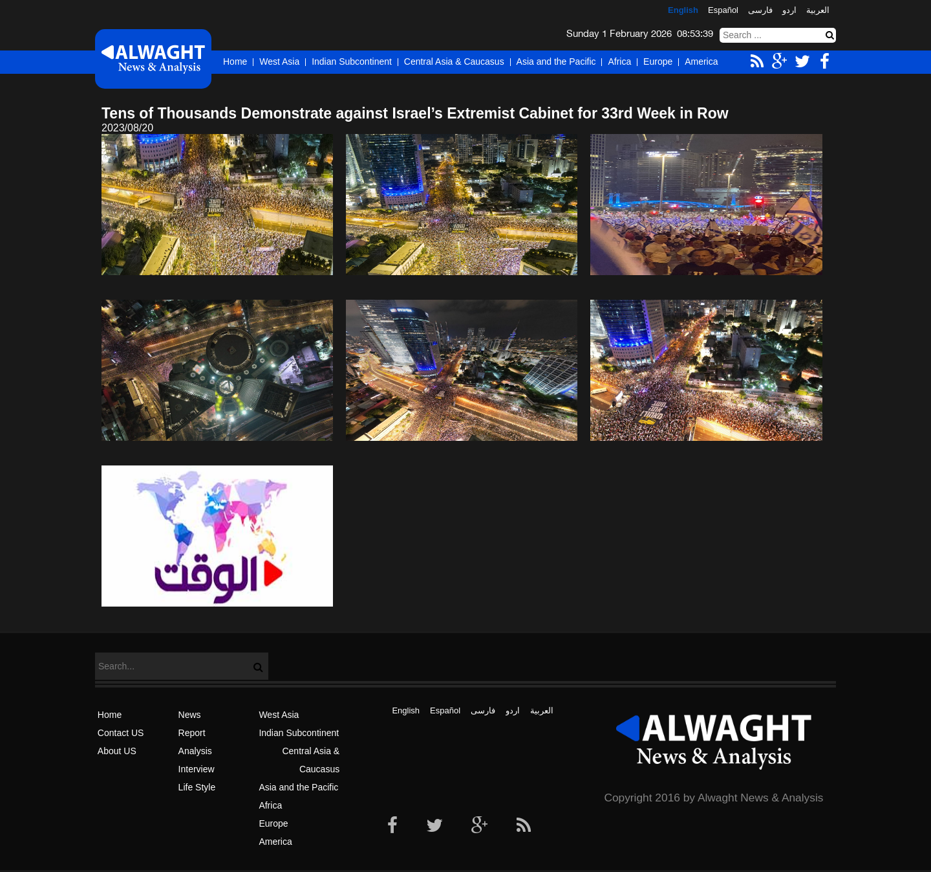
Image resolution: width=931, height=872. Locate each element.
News (189, 715)
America (701, 61)
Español (723, 10)
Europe (657, 61)
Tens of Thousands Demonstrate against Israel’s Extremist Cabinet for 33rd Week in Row (415, 113)
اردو (789, 10)
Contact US (121, 733)
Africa (619, 61)
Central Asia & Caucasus (454, 61)
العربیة (817, 10)
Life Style (197, 787)
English (683, 10)
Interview (196, 769)
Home (235, 61)
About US (117, 751)
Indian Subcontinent (352, 61)
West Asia (279, 61)
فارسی (760, 10)
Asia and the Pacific (556, 61)
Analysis (195, 751)
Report (192, 733)
